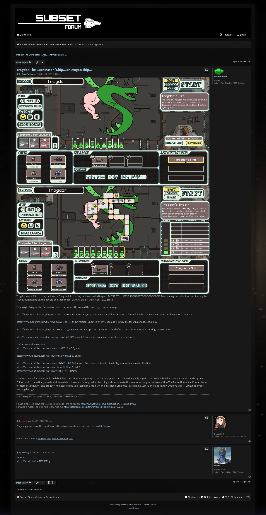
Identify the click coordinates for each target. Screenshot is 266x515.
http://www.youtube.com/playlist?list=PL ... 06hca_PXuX (108, 404)
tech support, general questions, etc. (55, 438)
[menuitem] (241, 35)
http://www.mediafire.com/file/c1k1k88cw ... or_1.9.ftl (45, 329)
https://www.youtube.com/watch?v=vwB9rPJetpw (83, 426)
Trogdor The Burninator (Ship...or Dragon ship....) (41, 54)
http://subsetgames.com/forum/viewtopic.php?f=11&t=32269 (93, 407)
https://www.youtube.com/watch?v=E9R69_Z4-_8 (43, 371)
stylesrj (217, 465)
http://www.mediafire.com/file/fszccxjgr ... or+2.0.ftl (44, 337)
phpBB (123, 505)
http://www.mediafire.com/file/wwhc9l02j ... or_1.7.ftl (45, 322)
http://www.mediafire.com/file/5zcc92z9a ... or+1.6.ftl (45, 314)
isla (215, 430)
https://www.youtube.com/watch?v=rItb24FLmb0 (43, 363)
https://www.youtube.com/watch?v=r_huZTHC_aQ (44, 348)
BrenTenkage (220, 76)
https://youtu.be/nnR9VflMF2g (33, 461)
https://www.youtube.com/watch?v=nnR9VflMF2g (43, 355)
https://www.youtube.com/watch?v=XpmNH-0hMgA (44, 367)
